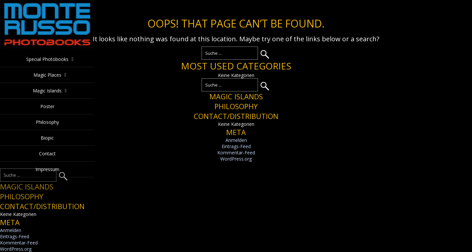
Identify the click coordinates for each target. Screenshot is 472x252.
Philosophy (47, 122)
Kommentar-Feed (236, 152)
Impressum (47, 169)
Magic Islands (47, 90)
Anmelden (236, 140)
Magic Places (47, 75)
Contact (47, 153)
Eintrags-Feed (236, 146)
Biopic (47, 138)
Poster (47, 106)
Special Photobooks (47, 59)
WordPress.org (236, 159)
